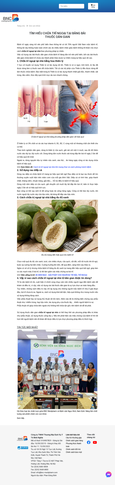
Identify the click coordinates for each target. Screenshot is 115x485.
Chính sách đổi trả (73, 449)
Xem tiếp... (21, 418)
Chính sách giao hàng (74, 440)
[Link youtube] (96, 442)
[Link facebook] (90, 442)
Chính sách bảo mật (74, 452)
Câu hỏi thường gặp (74, 438)
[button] (95, 374)
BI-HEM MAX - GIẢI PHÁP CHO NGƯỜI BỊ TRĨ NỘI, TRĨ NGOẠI (61, 275)
